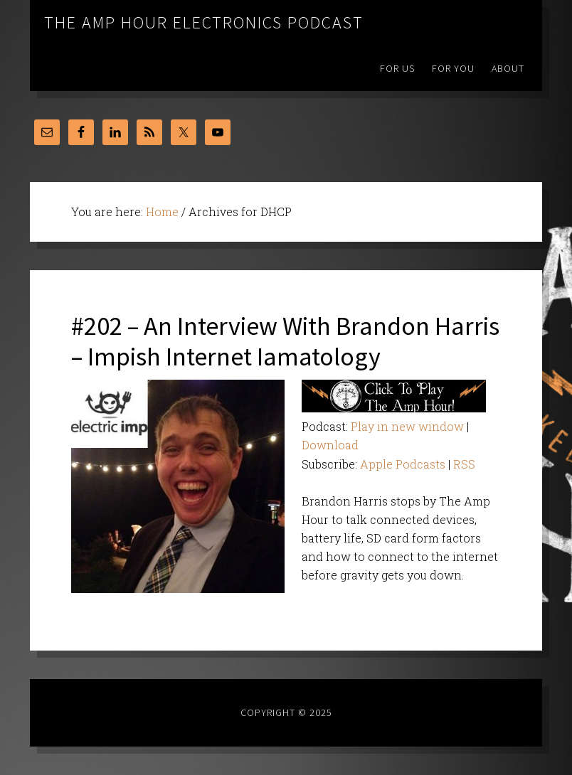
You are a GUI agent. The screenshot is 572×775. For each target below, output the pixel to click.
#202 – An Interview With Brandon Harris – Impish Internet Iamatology (285, 341)
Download (330, 444)
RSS (464, 463)
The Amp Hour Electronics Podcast (204, 22)
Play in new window (407, 426)
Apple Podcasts (402, 463)
